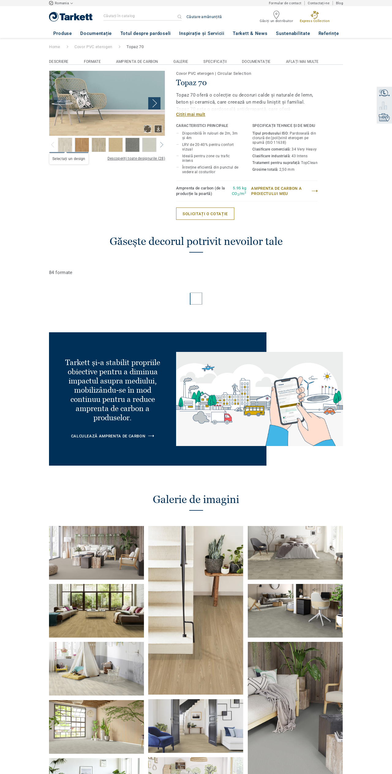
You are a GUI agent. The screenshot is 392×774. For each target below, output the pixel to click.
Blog (339, 3)
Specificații (215, 61)
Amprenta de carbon (137, 61)
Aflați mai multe (302, 61)
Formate (92, 61)
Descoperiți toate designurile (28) (136, 158)
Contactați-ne (319, 3)
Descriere (59, 61)
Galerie (180, 61)
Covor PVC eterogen (93, 46)
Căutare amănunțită (204, 17)
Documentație (256, 61)
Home (54, 46)
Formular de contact (285, 3)
